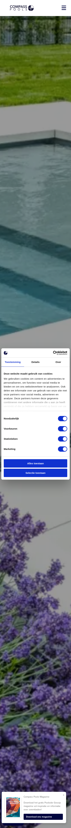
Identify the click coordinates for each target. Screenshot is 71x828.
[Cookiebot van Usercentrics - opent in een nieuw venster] (53, 353)
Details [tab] (35, 362)
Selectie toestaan (36, 472)
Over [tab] (58, 362)
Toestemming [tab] (13, 362)
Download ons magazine (39, 817)
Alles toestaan (35, 463)
